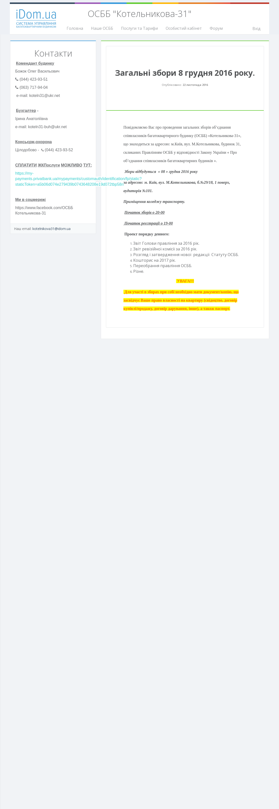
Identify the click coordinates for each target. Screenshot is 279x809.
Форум (216, 28)
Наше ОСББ (102, 28)
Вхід (256, 28)
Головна (75, 28)
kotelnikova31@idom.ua (51, 228)
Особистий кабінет (184, 28)
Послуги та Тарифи (139, 28)
